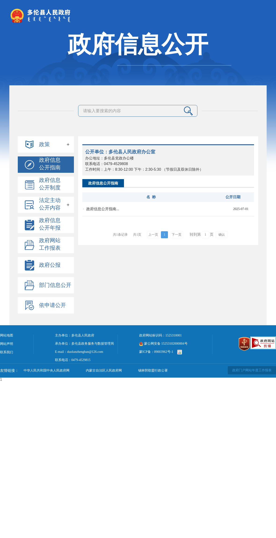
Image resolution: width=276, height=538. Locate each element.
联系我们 (6, 352)
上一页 (153, 234)
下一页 (177, 234)
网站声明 (6, 344)
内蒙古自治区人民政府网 (104, 370)
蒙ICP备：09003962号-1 (156, 352)
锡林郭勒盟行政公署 (153, 370)
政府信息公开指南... (102, 209)
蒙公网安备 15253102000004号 (163, 343)
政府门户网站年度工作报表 (252, 370)
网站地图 (6, 335)
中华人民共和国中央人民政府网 (46, 370)
